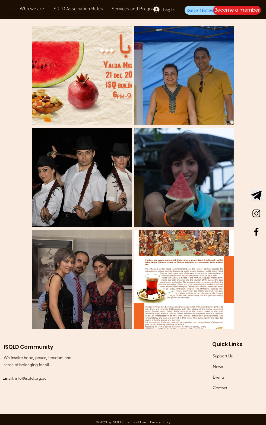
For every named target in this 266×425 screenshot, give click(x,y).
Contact (220, 387)
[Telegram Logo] (256, 195)
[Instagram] (256, 213)
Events (218, 377)
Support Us (223, 356)
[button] (237, 10)
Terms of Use (136, 422)
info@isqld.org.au (30, 378)
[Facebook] (256, 231)
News (218, 366)
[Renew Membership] (205, 10)
